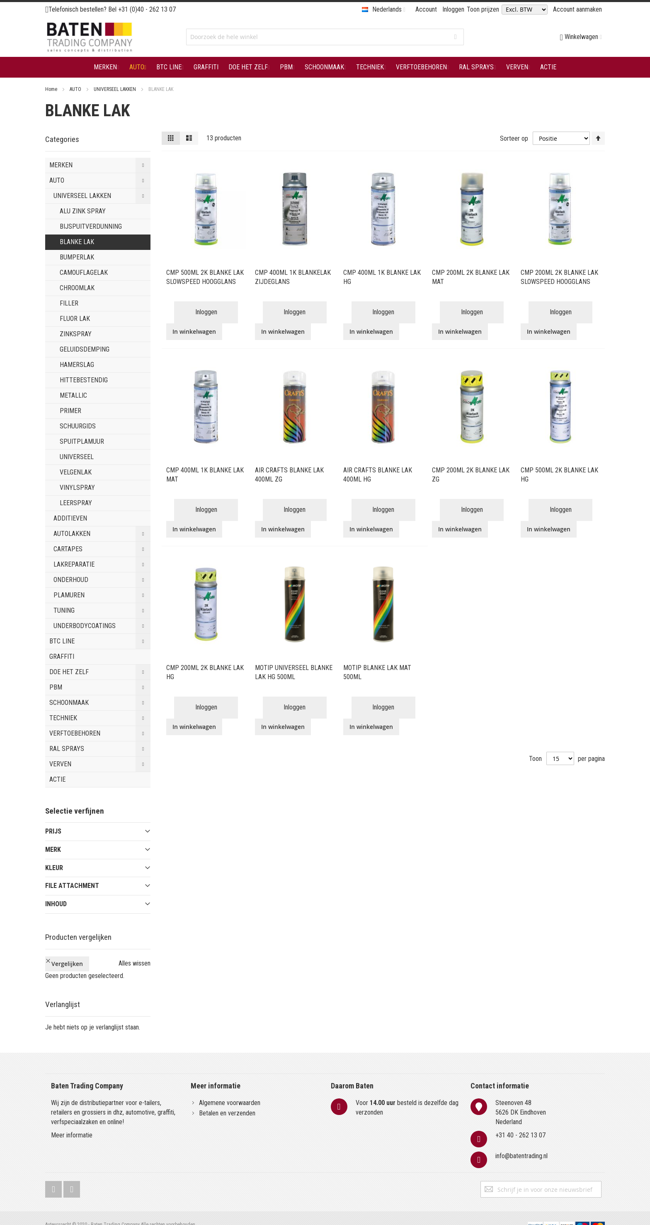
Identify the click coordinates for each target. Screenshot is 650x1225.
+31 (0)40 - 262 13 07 (147, 9)
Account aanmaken (577, 9)
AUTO (76, 89)
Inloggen (453, 9)
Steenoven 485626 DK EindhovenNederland (520, 1098)
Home (51, 89)
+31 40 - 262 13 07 (520, 1121)
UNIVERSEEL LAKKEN (115, 89)
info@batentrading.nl (521, 1142)
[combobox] (324, 37)
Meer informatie (71, 1121)
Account (426, 9)
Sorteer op (514, 138)
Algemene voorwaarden (229, 1089)
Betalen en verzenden (227, 1099)
